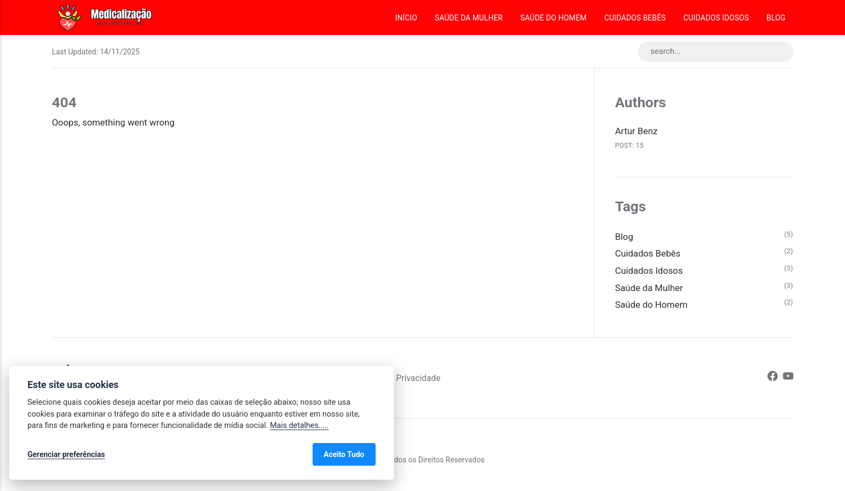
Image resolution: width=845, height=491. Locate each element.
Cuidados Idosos (716, 17)
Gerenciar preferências (66, 454)
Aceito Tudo (344, 454)
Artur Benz (636, 131)
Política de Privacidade (397, 378)
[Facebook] (772, 378)
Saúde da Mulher (469, 17)
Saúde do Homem (553, 17)
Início (406, 17)
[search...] (715, 52)
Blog (775, 17)
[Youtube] (788, 378)
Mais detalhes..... (299, 425)
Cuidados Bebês (635, 17)
